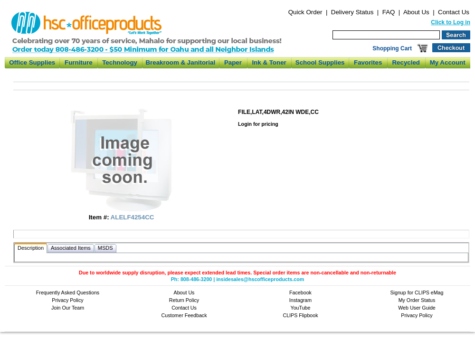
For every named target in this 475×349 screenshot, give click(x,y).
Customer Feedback (184, 315)
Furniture (79, 62)
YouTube (301, 308)
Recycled (406, 62)
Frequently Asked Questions (67, 292)
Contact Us (453, 12)
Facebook (300, 292)
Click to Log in (450, 22)
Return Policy (184, 300)
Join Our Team (67, 308)
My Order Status (417, 300)
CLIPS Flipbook (300, 315)
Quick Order (305, 12)
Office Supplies (32, 62)
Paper (233, 62)
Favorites (368, 62)
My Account (448, 62)
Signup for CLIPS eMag (417, 292)
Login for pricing (258, 124)
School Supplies (320, 62)
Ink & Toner (269, 62)
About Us (416, 12)
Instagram (300, 300)
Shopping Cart (392, 48)
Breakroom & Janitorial (180, 62)
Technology (119, 62)
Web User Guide (417, 308)
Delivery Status (352, 12)
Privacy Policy (67, 300)
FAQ (388, 12)
